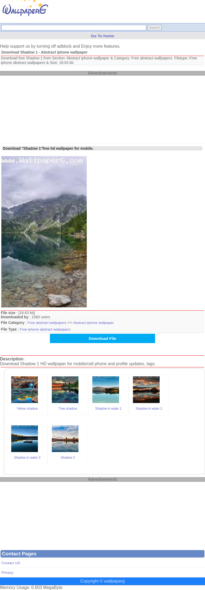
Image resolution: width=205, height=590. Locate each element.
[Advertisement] (40, 109)
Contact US (10, 563)
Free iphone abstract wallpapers (45, 329)
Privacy (7, 573)
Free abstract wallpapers (46, 323)
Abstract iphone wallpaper (93, 323)
